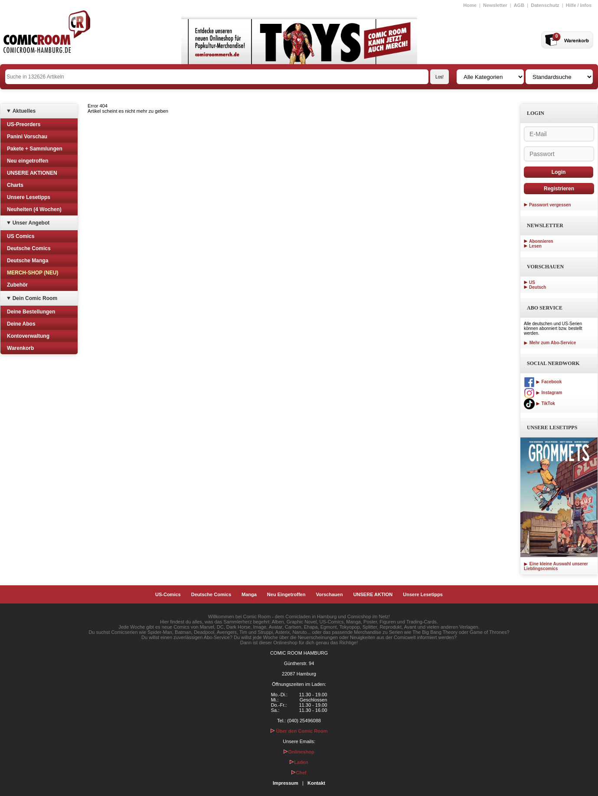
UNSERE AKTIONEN (32, 173)
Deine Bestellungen (31, 312)
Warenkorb (20, 348)
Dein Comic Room (35, 298)
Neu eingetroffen (27, 161)
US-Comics (168, 594)
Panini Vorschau (27, 137)
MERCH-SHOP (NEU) (32, 273)
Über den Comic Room (299, 731)
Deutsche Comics (29, 248)
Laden (299, 762)
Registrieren (559, 189)
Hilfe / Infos (578, 5)
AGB (519, 5)
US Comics (20, 236)
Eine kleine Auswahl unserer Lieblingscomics (556, 566)
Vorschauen (329, 594)
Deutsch (537, 287)
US (532, 282)
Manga (249, 594)
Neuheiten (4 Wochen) (34, 209)
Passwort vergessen (550, 204)
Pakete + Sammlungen (34, 149)
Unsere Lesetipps (28, 197)
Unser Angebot (31, 223)
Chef (298, 772)
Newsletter (495, 5)
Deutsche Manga (27, 261)
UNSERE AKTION (373, 594)
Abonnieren (541, 241)
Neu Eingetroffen (286, 594)
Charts (15, 185)
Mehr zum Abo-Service (550, 342)
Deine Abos (21, 324)
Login (559, 172)
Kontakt (316, 783)
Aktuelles (24, 111)
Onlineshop (299, 751)
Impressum (285, 783)
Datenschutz (545, 5)
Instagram (543, 392)
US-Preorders (23, 124)
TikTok (539, 403)
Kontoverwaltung (28, 336)
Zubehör (17, 285)
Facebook (543, 381)
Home (470, 5)
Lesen (535, 246)
